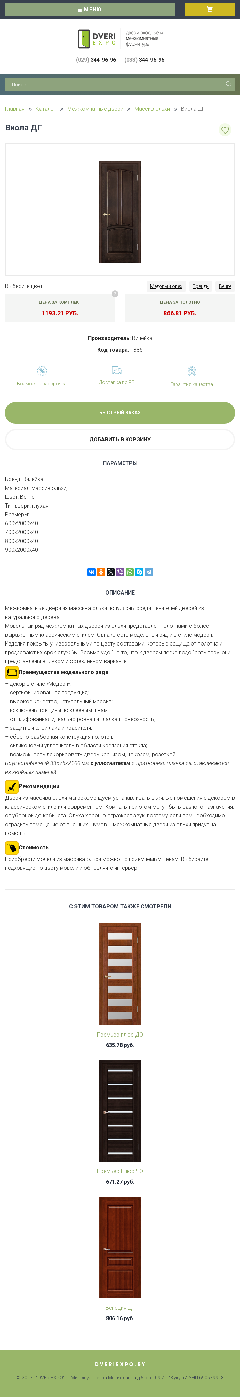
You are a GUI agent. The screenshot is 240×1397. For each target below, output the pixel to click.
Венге (225, 286)
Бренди (201, 286)
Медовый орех (166, 286)
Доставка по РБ (117, 382)
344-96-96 (96, 60)
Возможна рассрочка (42, 383)
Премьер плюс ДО (120, 1034)
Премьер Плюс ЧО (120, 1171)
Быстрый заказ (120, 412)
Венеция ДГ (120, 1308)
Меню (90, 9)
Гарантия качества (191, 384)
